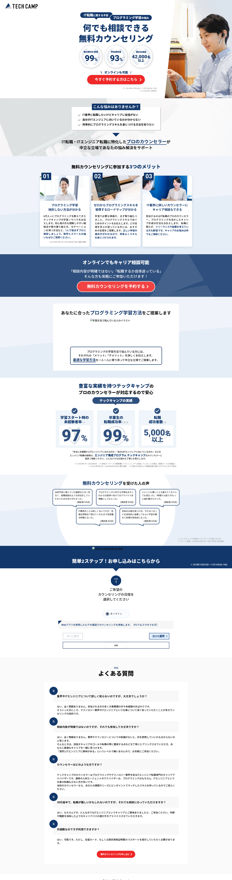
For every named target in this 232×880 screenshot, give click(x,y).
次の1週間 (158, 636)
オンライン (116, 613)
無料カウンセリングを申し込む (116, 854)
